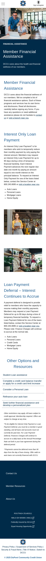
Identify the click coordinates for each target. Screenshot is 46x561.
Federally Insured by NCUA (22, 522)
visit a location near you (29, 184)
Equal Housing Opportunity (22, 526)
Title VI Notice (29, 550)
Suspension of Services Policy (29, 547)
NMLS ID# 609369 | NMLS (22, 518)
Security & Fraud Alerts (11, 550)
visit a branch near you (19, 118)
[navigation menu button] (3, 4)
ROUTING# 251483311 (23, 513)
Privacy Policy (8, 547)
